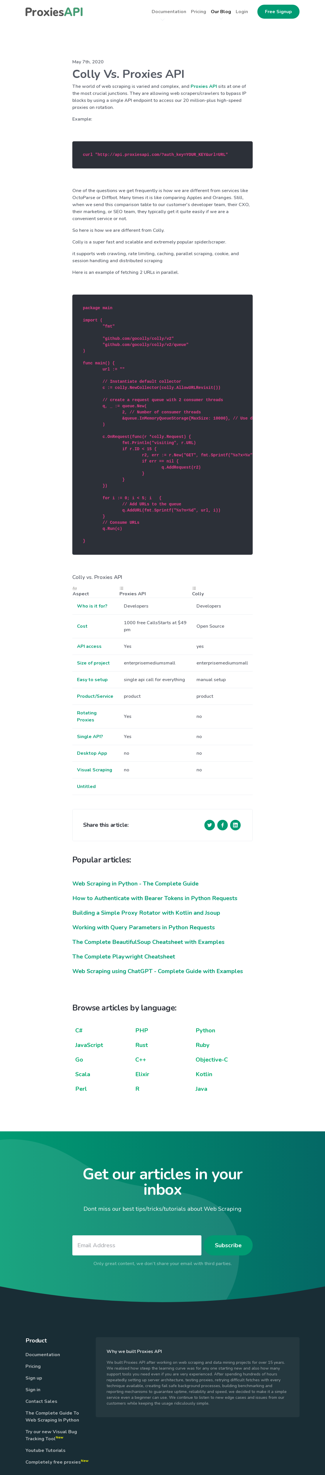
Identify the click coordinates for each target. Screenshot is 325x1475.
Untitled (86, 786)
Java (201, 1089)
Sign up (33, 1378)
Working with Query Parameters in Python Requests (143, 927)
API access (89, 646)
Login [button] (242, 11)
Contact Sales (41, 1401)
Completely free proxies (56, 1461)
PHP (141, 1030)
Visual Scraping (94, 770)
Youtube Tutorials (45, 1450)
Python (205, 1030)
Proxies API (204, 86)
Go (79, 1060)
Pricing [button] (198, 11)
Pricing (33, 1366)
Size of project (93, 663)
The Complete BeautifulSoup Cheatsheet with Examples (148, 942)
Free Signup (278, 11)
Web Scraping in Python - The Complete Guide (135, 884)
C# (79, 1030)
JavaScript (89, 1045)
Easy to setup (92, 679)
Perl (81, 1089)
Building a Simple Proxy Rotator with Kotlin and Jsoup (146, 913)
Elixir (142, 1074)
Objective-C (212, 1060)
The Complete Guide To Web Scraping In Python (52, 1416)
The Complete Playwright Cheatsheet (123, 957)
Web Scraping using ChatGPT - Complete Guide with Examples (157, 971)
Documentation (42, 1354)
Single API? (90, 736)
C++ (140, 1060)
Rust (141, 1045)
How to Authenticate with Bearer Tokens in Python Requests (154, 898)
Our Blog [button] (221, 11)
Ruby (203, 1045)
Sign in (32, 1390)
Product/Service (95, 696)
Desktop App (92, 753)
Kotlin (204, 1074)
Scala (82, 1074)
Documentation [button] (169, 11)
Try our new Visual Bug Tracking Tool (51, 1435)
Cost (82, 626)
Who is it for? (92, 606)
